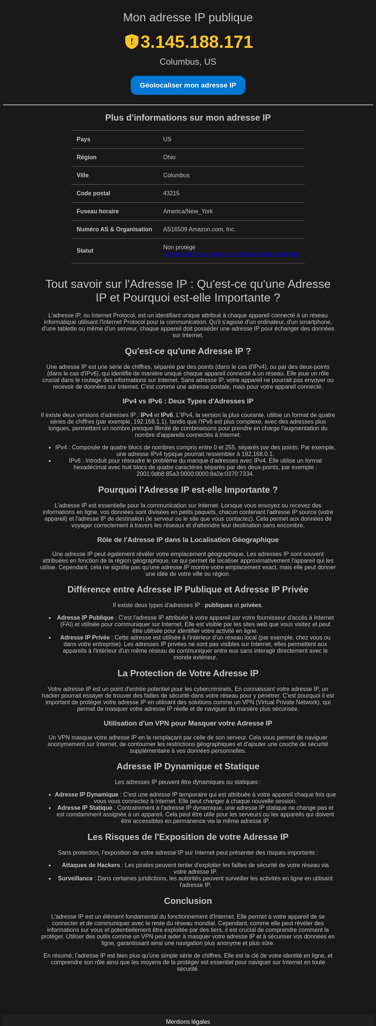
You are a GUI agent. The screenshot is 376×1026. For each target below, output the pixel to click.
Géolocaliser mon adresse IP (188, 85)
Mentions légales (188, 1022)
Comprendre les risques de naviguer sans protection (231, 254)
